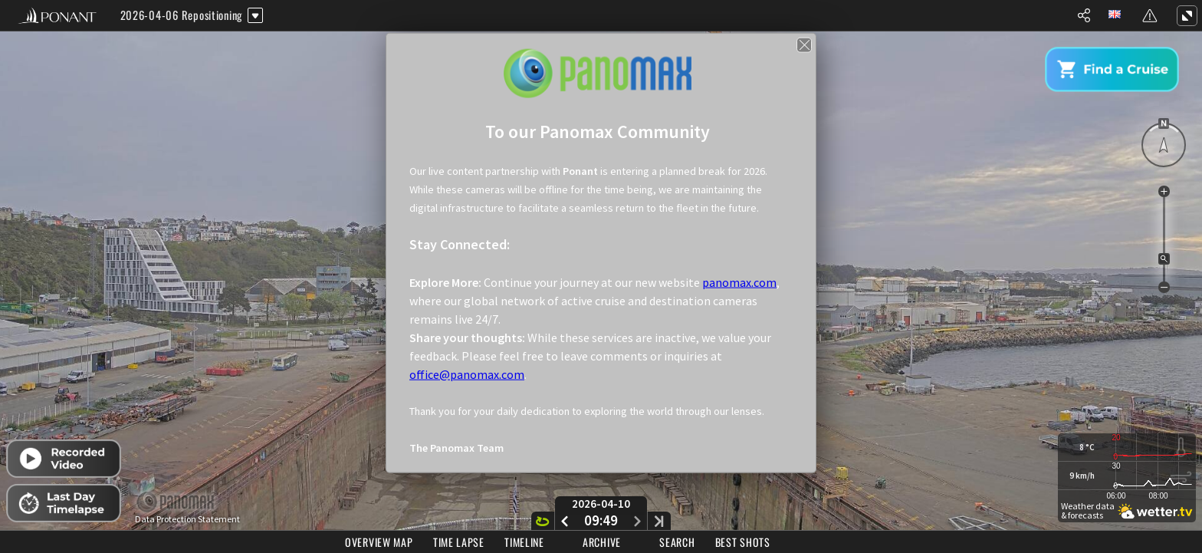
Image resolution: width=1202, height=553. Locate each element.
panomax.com (739, 281)
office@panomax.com (466, 373)
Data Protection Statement (187, 519)
